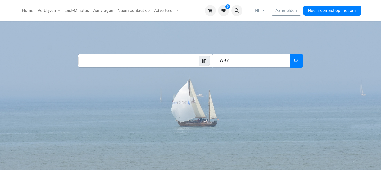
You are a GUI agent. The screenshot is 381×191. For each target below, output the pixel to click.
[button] (236, 10)
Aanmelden (286, 10)
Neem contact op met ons (332, 10)
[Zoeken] (296, 61)
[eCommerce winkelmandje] (210, 10)
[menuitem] (27, 10)
